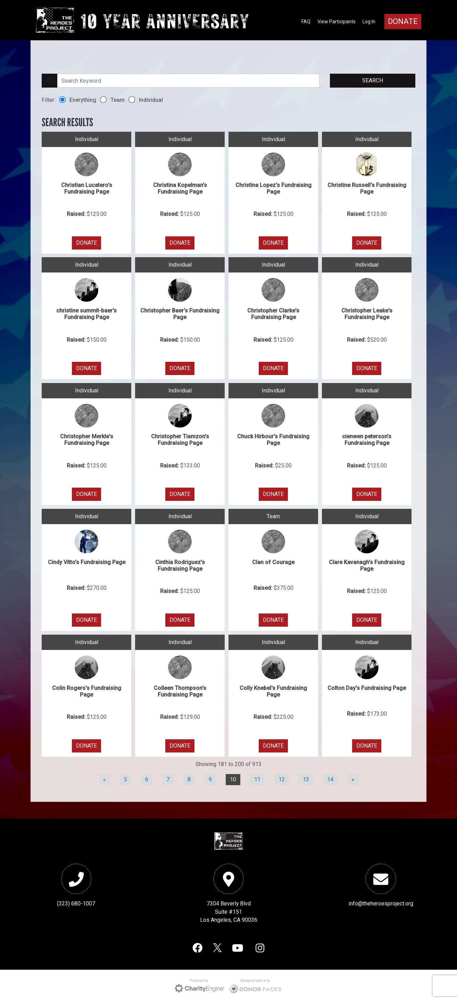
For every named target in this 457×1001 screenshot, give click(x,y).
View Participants (336, 21)
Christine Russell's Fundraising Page (366, 187)
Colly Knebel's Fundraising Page (273, 690)
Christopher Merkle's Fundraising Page (86, 439)
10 (233, 778)
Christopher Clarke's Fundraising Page (273, 313)
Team (112, 99)
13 (306, 778)
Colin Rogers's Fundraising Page (86, 690)
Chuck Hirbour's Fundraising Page (273, 439)
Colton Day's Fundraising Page (366, 687)
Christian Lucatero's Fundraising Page (86, 187)
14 (330, 778)
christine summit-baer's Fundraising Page (86, 313)
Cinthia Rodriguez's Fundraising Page (180, 564)
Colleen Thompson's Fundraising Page (180, 690)
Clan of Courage (273, 561)
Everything (77, 99)
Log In (369, 21)
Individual (145, 99)
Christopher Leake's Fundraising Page (366, 313)
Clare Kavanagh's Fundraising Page (367, 564)
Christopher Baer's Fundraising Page (179, 313)
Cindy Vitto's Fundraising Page (86, 561)
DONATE (86, 241)
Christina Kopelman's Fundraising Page (180, 187)
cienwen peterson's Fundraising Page (366, 439)
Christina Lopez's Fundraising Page (273, 187)
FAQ (305, 21)
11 (257, 778)
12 (282, 778)
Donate (403, 21)
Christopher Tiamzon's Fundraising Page (180, 439)
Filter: (48, 99)
